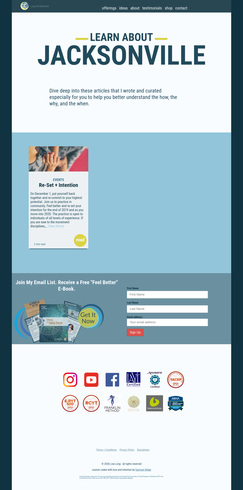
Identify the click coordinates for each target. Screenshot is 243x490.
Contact (181, 8)
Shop (168, 8)
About (135, 8)
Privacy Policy (126, 449)
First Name (133, 288)
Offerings (109, 8)
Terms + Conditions (106, 449)
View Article (56, 226)
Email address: (167, 320)
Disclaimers (143, 449)
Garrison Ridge (143, 469)
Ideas (123, 8)
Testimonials (152, 8)
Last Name (132, 302)
